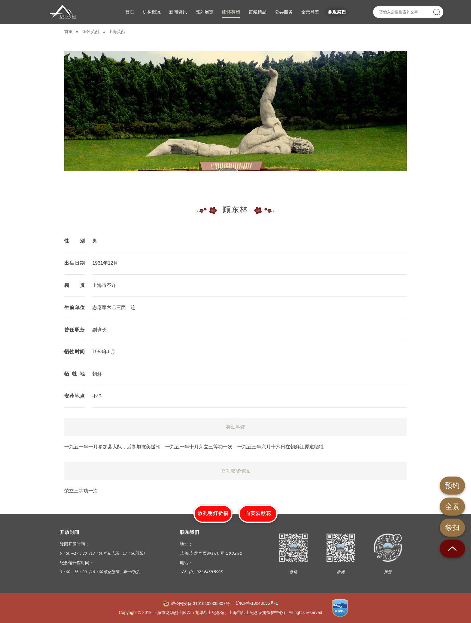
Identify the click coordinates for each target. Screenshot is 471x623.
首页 (68, 31)
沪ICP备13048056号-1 (257, 603)
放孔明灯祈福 (213, 513)
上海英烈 (116, 31)
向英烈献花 (258, 513)
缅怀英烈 (90, 31)
